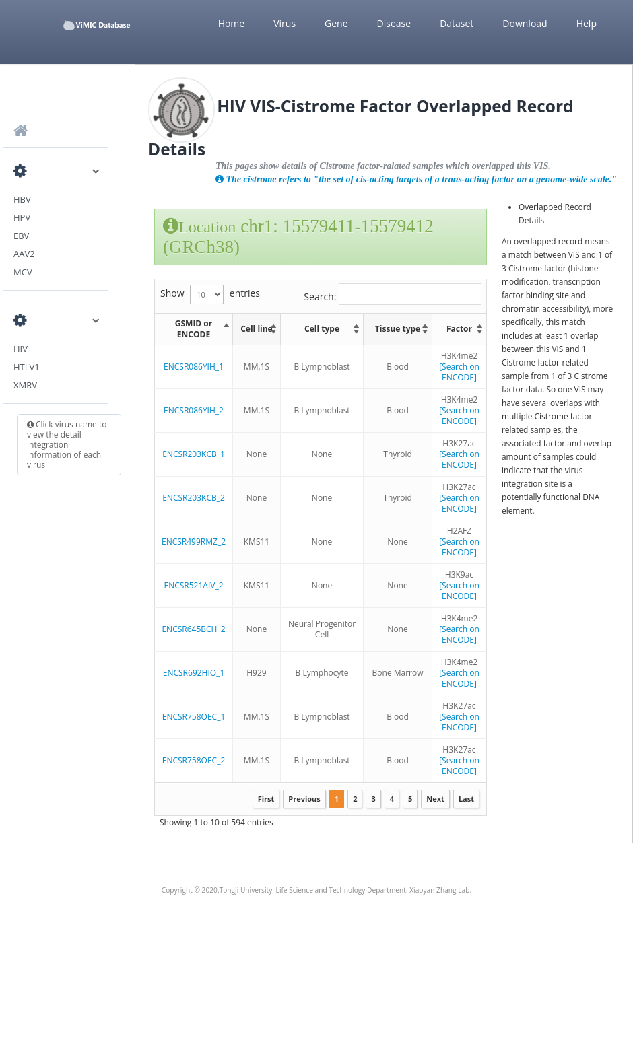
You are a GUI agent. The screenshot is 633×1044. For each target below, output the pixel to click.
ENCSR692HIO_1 (193, 672)
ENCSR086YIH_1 (194, 366)
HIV (20, 349)
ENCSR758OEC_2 (194, 760)
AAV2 (24, 254)
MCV (22, 272)
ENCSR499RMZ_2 (194, 541)
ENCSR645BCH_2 (193, 629)
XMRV (25, 385)
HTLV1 (26, 367)
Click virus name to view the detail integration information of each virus (66, 445)
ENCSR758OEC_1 (194, 716)
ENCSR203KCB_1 (193, 454)
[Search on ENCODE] (459, 372)
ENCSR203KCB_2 (193, 497)
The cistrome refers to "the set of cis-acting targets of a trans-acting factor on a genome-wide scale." (416, 179)
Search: (392, 294)
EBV (21, 236)
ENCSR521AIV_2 (193, 585)
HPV (21, 217)
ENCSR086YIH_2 (194, 410)
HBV (22, 199)
